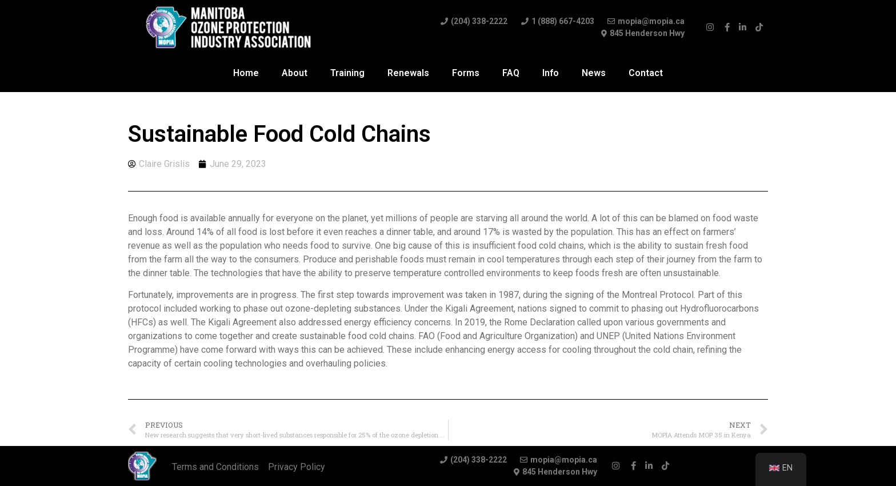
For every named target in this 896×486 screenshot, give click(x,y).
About (294, 72)
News (594, 72)
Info (550, 72)
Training (347, 72)
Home (246, 72)
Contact (646, 72)
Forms (465, 72)
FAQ (510, 72)
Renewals (408, 72)
